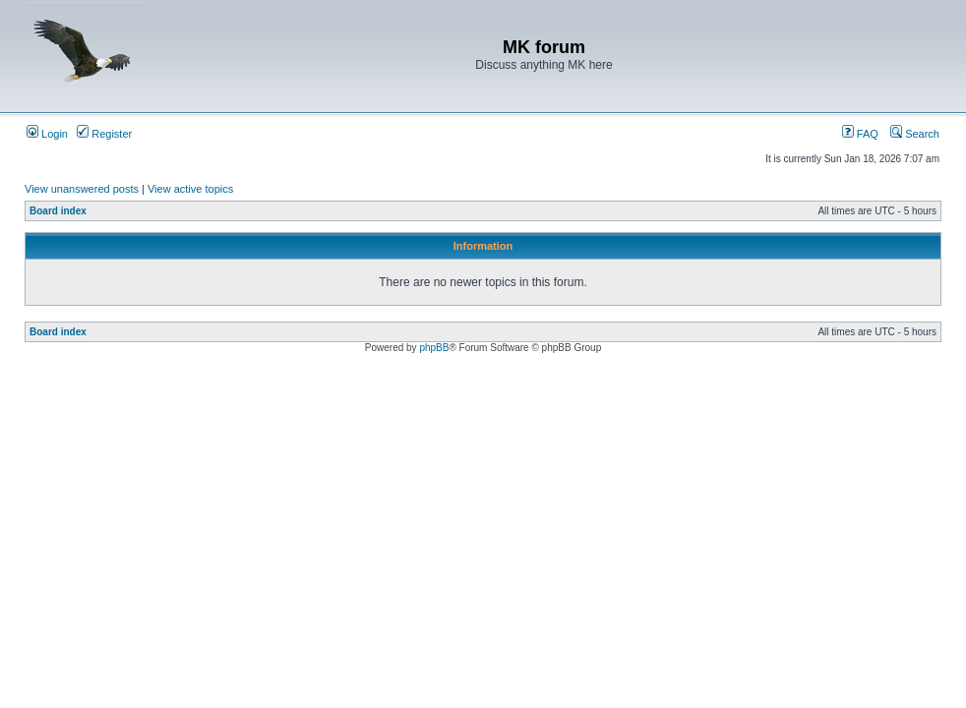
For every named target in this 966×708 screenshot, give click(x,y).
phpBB (434, 347)
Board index (58, 211)
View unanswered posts (82, 189)
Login (47, 134)
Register (104, 134)
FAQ (860, 134)
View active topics (190, 189)
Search (914, 134)
